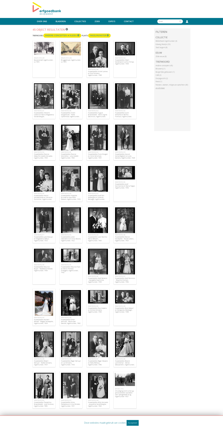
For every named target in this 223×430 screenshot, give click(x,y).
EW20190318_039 (39, 265)
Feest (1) (159, 81)
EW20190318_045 (120, 359)
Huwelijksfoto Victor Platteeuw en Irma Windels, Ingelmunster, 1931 (70, 404)
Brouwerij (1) (160, 68)
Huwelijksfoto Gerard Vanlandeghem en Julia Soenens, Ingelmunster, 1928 (125, 156)
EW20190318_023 (93, 193)
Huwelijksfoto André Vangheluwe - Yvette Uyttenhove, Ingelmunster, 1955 (70, 116)
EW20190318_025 (39, 193)
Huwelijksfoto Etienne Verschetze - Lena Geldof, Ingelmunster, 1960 (69, 156)
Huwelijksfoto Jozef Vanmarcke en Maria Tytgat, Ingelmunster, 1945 (125, 186)
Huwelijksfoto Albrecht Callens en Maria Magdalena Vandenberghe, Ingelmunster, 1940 (44, 116)
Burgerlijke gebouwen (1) (165, 72)
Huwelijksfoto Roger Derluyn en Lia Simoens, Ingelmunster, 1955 (71, 363)
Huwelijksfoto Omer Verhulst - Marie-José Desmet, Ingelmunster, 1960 (70, 321)
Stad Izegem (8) (161, 47)
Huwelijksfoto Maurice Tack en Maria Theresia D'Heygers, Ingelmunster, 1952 (70, 270)
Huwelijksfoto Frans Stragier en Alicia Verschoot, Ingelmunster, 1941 (98, 156)
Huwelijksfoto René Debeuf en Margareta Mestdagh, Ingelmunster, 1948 (124, 310)
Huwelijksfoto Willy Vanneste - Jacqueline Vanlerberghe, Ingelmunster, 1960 (98, 404)
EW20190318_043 (93, 235)
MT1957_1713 (119, 389)
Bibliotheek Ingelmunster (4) (166, 41)
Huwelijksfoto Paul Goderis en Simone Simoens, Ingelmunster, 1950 (97, 310)
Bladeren (61, 21)
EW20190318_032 (39, 152)
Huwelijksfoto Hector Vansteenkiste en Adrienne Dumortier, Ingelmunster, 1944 (43, 198)
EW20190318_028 (93, 69)
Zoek (97, 21)
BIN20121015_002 (66, 58)
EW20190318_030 (93, 306)
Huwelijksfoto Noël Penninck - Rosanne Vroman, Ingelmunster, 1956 (125, 280)
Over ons (42, 21)
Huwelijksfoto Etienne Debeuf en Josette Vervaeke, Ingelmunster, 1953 (43, 156)
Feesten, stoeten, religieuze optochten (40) (172, 85)
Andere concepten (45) (164, 65)
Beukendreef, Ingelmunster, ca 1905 (43, 61)
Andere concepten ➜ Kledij (62, 35)
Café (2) (158, 75)
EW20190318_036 (66, 111)
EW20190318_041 (66, 152)
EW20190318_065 (39, 400)
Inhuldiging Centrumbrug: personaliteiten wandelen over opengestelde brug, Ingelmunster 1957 (124, 394)
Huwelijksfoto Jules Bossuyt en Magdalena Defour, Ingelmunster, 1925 (43, 239)
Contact (129, 21)
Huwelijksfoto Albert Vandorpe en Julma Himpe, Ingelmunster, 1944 (124, 62)
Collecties (80, 21)
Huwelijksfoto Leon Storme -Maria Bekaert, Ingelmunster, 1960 (98, 239)
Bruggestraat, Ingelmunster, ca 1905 (71, 61)
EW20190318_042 (66, 317)
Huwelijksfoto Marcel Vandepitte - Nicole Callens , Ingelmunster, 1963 (124, 239)
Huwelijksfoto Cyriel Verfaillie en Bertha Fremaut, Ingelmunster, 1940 (123, 116)
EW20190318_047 (39, 317)
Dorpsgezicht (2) (162, 78)
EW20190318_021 (39, 111)
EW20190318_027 (93, 359)
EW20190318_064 (93, 111)
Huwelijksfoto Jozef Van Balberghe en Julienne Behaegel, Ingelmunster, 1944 (96, 198)
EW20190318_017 (39, 235)
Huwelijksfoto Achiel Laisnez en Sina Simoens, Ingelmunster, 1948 (98, 73)
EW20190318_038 (39, 359)
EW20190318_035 (66, 193)
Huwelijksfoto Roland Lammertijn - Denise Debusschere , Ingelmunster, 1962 (125, 364)
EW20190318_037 (120, 276)
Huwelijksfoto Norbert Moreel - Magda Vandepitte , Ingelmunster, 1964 (44, 321)
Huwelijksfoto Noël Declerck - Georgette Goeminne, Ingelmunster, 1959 (97, 280)
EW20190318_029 (120, 306)
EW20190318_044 (93, 400)
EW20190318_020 (120, 111)
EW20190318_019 (66, 400)
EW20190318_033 (66, 359)
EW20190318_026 (120, 182)
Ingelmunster (99, 35)
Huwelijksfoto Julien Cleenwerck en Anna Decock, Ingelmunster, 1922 (71, 239)
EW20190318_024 (120, 58)
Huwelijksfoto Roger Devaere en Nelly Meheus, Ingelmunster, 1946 (98, 363)
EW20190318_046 (120, 235)
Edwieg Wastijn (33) (163, 44)
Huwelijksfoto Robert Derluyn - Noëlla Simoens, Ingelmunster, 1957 (43, 363)
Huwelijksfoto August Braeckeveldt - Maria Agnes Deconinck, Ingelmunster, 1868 (97, 116)
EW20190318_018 (120, 152)
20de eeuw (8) (161, 56)
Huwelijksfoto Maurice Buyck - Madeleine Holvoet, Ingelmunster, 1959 (43, 269)
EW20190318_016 (66, 235)
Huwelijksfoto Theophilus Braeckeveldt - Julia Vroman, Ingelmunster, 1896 (44, 404)
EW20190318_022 (93, 152)
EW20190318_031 (66, 265)
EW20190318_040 (93, 276)
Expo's (112, 21)
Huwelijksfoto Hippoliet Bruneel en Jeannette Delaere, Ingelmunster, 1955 (70, 197)
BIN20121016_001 (39, 58)
